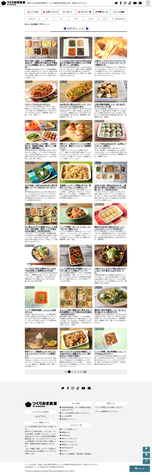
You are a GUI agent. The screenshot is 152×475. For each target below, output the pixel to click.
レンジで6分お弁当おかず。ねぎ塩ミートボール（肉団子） (110, 145)
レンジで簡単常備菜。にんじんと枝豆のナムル (40, 311)
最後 (84, 372)
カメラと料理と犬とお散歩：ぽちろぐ (109, 407)
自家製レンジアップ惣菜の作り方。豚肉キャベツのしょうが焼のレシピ (75, 186)
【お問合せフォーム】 (44, 451)
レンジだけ (33, 12)
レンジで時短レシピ (69, 429)
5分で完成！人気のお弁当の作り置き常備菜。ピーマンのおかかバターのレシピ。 (41, 187)
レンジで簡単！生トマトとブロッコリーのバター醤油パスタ (75, 228)
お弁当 (91, 19)
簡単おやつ (66, 432)
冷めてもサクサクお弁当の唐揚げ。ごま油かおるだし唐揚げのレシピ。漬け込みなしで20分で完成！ (75, 354)
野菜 (76, 19)
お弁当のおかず (100, 81)
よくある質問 (66, 416)
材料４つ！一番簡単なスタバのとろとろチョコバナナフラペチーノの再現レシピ (40, 354)
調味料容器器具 (120, 19)
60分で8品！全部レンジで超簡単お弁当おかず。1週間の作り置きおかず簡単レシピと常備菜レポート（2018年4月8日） (41, 64)
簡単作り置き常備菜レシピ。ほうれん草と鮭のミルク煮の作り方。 (110, 311)
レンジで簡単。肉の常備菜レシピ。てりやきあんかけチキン (110, 353)
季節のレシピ (101, 12)
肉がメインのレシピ (101, 245)
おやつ (105, 19)
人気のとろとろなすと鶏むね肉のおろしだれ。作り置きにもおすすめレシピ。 (110, 271)
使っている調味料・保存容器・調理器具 (76, 454)
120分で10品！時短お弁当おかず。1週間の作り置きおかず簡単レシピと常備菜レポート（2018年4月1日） (110, 187)
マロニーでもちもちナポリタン (38, 104)
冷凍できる (31, 19)
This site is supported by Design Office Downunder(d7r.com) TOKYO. (50, 471)
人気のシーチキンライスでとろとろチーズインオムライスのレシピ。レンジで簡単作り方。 (110, 63)
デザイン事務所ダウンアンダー (106, 411)
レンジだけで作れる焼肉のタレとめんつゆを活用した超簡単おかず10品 (40, 270)
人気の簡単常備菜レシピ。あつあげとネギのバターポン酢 (110, 105)
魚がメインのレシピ (69, 441)
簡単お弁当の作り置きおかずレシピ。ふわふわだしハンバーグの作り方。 (110, 228)
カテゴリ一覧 (84, 12)
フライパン (29, 81)
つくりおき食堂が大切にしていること (76, 413)
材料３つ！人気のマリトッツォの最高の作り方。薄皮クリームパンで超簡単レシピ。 (75, 146)
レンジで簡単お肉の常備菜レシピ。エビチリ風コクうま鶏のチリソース (75, 270)
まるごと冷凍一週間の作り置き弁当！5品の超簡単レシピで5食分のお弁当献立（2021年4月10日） (76, 312)
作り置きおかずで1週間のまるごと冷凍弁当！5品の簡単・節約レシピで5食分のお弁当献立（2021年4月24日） (41, 229)
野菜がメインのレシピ (70, 445)
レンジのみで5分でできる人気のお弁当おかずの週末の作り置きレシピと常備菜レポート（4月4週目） (76, 63)
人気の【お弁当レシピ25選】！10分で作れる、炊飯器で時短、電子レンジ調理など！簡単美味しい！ (40, 146)
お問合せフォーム (68, 419)
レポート (67, 12)
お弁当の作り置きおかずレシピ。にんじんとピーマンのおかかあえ (75, 105)
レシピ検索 (118, 12)
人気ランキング (50, 12)
